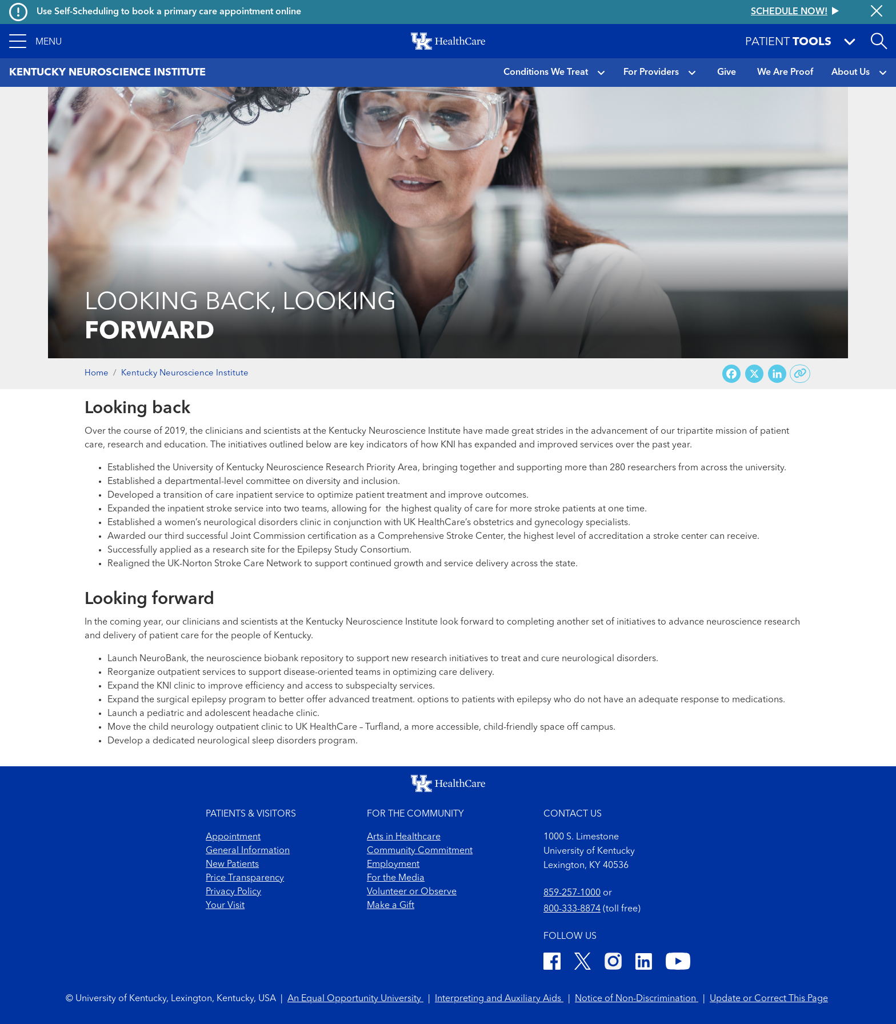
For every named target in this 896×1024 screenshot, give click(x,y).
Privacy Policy (233, 892)
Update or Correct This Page (769, 998)
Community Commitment (420, 850)
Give (726, 72)
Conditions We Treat (545, 72)
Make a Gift (390, 905)
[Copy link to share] (800, 374)
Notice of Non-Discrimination (636, 998)
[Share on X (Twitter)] (754, 374)
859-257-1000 (572, 893)
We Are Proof (785, 72)
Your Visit (225, 905)
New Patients (232, 864)
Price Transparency (245, 878)
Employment (393, 864)
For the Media (396, 878)
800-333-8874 (572, 909)
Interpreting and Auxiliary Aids (499, 998)
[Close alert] (876, 12)
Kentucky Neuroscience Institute (185, 373)
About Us (850, 72)
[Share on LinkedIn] (777, 374)
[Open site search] (879, 41)
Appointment (233, 837)
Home (97, 373)
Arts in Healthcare (404, 837)
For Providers (651, 72)
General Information (248, 850)
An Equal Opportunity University (355, 998)
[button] (35, 41)
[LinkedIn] (643, 963)
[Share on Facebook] (731, 374)
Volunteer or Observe (412, 892)
